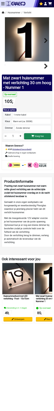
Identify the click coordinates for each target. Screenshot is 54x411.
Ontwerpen (18, 326)
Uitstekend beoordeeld (21, 156)
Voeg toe (37, 143)
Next (45, 40)
